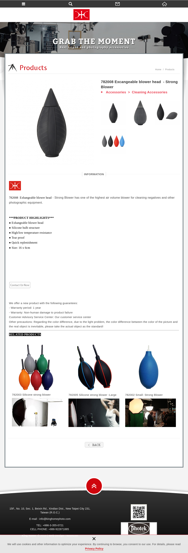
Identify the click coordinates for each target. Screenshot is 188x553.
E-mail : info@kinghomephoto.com (49, 518)
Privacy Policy (94, 548)
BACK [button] (94, 445)
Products (169, 69)
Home (158, 69)
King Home (94, 14)
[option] (52, 122)
